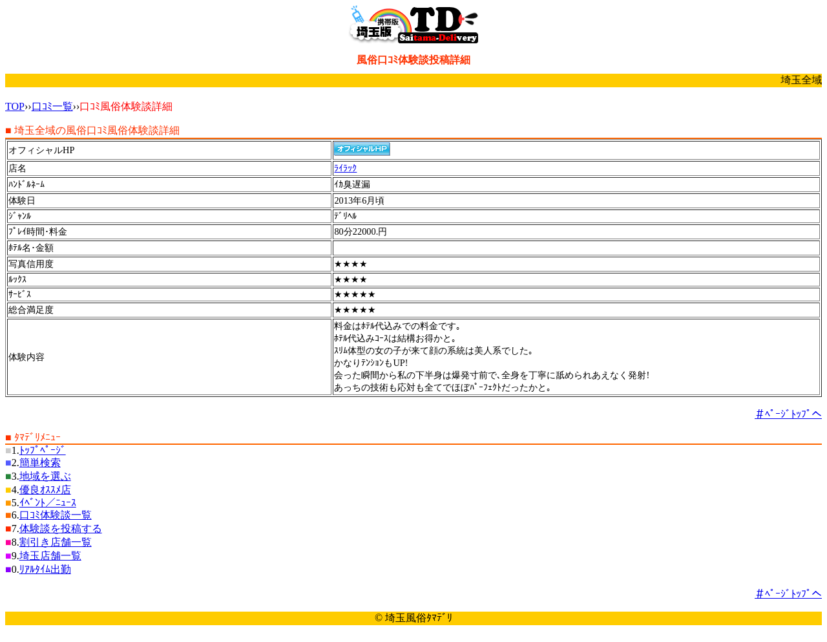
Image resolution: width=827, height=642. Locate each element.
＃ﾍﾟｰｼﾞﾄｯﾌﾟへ (788, 414)
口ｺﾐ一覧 (52, 106)
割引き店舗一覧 (55, 542)
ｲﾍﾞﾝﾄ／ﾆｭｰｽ (47, 502)
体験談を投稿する (60, 528)
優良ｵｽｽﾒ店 (45, 489)
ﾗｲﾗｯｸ (345, 168)
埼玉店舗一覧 (50, 555)
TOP (15, 106)
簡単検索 (40, 462)
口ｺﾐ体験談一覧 (55, 514)
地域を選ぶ (45, 476)
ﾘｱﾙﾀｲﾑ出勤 (45, 569)
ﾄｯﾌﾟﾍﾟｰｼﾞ (42, 450)
